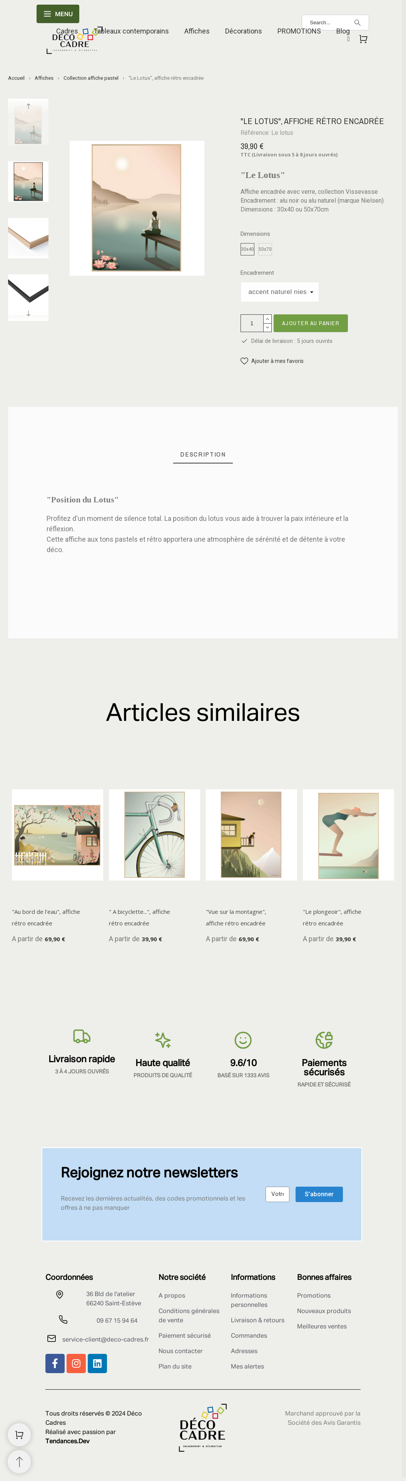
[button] (272, 361)
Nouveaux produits (324, 1311)
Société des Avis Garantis (324, 1423)
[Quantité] (252, 323)
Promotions (314, 1296)
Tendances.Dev (67, 1442)
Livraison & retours (257, 1321)
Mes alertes (247, 1367)
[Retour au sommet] (19, 1461)
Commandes (249, 1336)
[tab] (203, 454)
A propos (172, 1296)
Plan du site (175, 1367)
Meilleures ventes (322, 1327)
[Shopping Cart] (19, 1434)
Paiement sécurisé (185, 1336)
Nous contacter (181, 1351)
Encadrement (257, 273)
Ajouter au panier (311, 323)
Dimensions (255, 234)
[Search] (357, 23)
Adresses (244, 1351)
